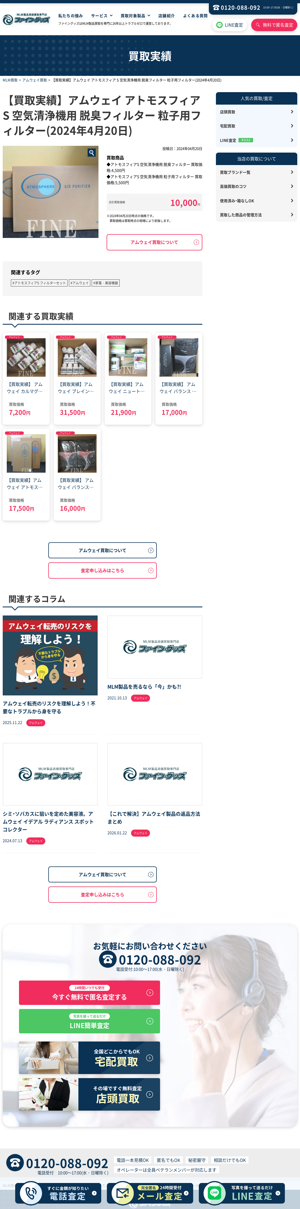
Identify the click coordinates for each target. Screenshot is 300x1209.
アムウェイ (14, 337)
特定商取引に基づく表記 (63, 1164)
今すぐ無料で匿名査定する (82, 994)
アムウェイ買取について (154, 242)
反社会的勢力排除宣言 (239, 1164)
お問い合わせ (213, 1154)
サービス (99, 15)
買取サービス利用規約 (146, 1164)
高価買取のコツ (233, 186)
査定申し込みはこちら (102, 570)
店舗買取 (96, 1154)
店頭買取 (227, 111)
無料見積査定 (136, 1154)
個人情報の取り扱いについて (192, 1164)
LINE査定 (234, 24)
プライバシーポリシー (106, 1164)
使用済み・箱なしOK (237, 200)
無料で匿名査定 (278, 24)
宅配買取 (227, 125)
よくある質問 (195, 15)
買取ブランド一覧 (235, 172)
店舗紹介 (166, 15)
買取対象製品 (133, 15)
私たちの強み (70, 15)
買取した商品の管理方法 (241, 214)
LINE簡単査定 (217, 994)
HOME (81, 1154)
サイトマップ (187, 1154)
